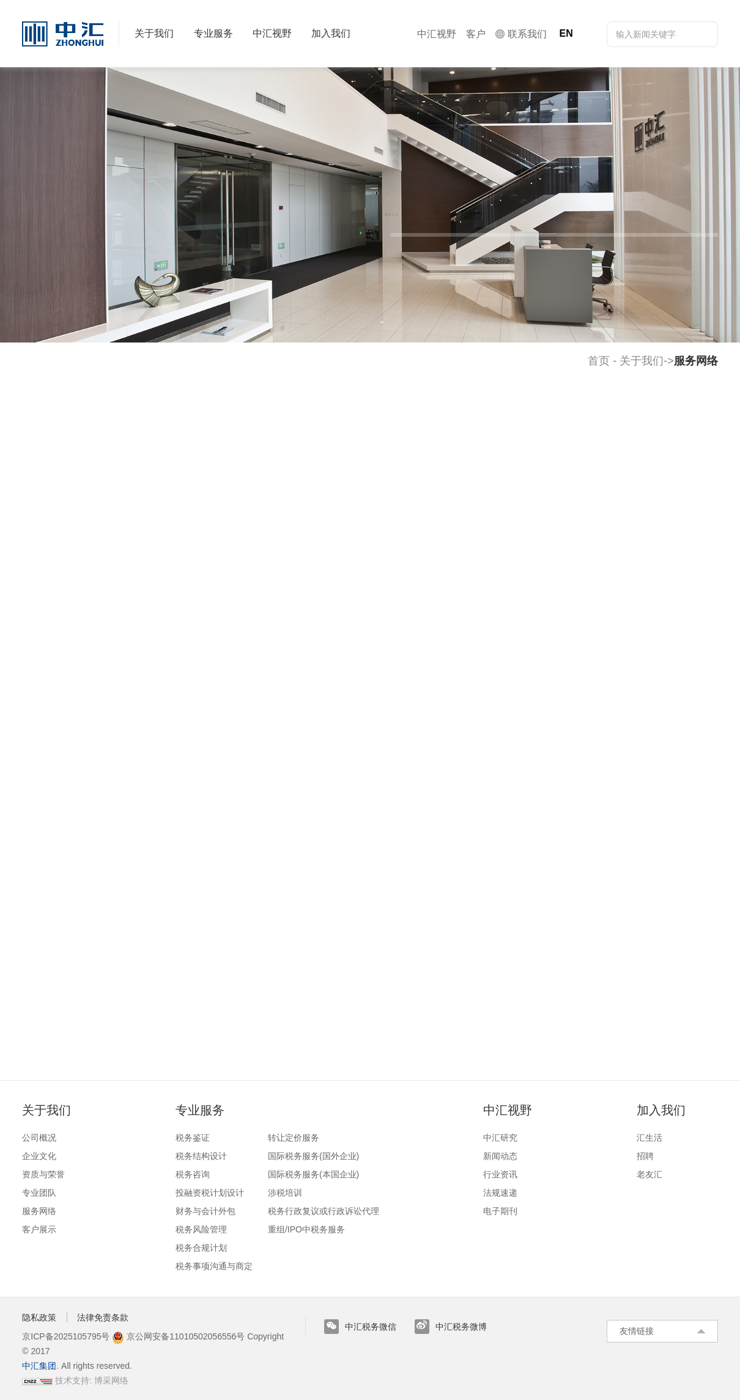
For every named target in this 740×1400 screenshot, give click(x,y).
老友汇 (649, 1174)
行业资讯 (500, 1174)
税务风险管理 (201, 1229)
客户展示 (39, 1229)
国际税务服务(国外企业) (313, 1156)
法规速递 (500, 1193)
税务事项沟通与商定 (214, 1266)
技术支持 (72, 1380)
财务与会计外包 (205, 1211)
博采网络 (111, 1380)
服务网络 (39, 1211)
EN (565, 33)
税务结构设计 (201, 1156)
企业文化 (39, 1156)
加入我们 (661, 1110)
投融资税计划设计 (210, 1193)
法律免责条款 (102, 1317)
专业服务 (200, 1110)
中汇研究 (500, 1138)
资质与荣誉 (43, 1174)
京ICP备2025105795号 (67, 1336)
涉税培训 (285, 1193)
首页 (599, 361)
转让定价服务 (293, 1138)
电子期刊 (500, 1211)
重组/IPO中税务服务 (306, 1229)
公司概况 (39, 1138)
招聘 (645, 1156)
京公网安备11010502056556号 (178, 1336)
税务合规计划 (201, 1248)
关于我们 (642, 361)
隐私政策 (39, 1317)
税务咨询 (193, 1174)
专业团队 (39, 1193)
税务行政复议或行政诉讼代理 (323, 1211)
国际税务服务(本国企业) (313, 1174)
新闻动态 (500, 1156)
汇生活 (649, 1138)
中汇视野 (507, 1110)
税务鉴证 (193, 1138)
